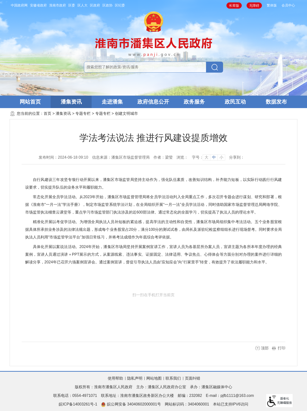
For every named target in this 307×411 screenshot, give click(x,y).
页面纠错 (192, 378)
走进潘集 (112, 102)
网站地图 (154, 378)
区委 (71, 5)
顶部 (265, 348)
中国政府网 (19, 5)
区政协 (107, 5)
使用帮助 (115, 378)
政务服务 (194, 102)
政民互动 (235, 102)
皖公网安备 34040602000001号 (131, 404)
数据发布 (276, 102)
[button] (234, 5)
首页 (47, 113)
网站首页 (30, 102)
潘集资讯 (71, 102)
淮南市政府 (57, 5)
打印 (281, 348)
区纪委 (120, 5)
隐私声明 (134, 378)
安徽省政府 (38, 5)
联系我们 (173, 378)
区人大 (82, 5)
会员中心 (288, 5)
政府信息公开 (153, 102)
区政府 (95, 5)
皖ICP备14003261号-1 (78, 404)
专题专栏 (83, 113)
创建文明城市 (126, 113)
